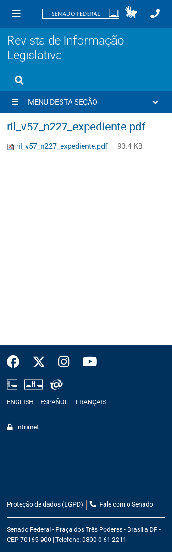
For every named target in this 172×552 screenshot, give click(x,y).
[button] (131, 14)
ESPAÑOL (54, 402)
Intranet (23, 427)
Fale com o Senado (121, 504)
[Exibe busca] (19, 80)
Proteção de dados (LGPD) (45, 504)
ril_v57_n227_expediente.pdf (58, 146)
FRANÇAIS (91, 402)
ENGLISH (20, 402)
